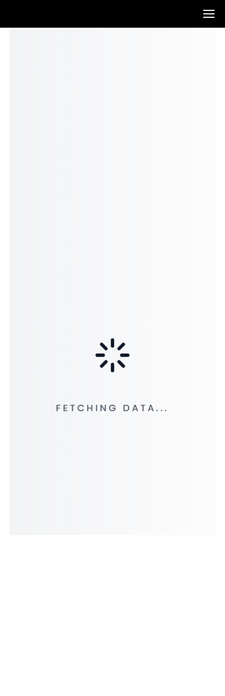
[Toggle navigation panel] (209, 14)
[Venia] (13, 14)
